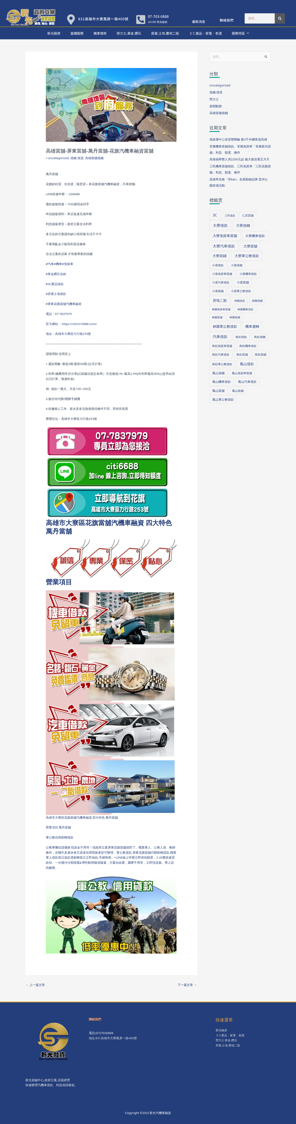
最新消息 (198, 21)
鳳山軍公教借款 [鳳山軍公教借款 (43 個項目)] (223, 399)
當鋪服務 (76, 33)
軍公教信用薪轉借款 (59, 837)
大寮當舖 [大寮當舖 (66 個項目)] (250, 246)
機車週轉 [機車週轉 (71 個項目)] (252, 326)
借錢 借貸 (76, 158)
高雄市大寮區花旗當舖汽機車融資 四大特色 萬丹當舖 (109, 527)
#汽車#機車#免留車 (59, 264)
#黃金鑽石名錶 (56, 274)
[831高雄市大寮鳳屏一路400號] (71, 19)
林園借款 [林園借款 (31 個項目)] (239, 301)
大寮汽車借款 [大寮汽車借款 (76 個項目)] (224, 246)
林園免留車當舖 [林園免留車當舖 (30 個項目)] (221, 309)
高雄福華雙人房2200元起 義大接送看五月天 (239, 159)
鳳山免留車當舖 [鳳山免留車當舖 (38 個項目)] (242, 373)
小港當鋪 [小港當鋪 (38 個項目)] (218, 291)
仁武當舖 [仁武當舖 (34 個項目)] (248, 215)
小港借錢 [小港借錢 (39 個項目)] (236, 265)
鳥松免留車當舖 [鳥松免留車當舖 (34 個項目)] (222, 346)
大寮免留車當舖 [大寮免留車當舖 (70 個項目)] (225, 235)
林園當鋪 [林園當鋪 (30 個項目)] (235, 317)
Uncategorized (58, 158)
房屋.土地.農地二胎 (165, 33)
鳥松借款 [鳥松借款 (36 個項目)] (241, 337)
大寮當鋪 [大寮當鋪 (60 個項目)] (219, 255)
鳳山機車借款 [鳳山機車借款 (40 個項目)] (221, 382)
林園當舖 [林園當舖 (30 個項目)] (217, 317)
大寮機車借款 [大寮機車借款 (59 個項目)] (255, 235)
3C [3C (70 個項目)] (215, 215)
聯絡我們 (227, 20)
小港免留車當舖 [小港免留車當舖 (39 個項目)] (222, 274)
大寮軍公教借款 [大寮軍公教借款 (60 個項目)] (247, 255)
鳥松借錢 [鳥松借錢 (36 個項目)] (260, 337)
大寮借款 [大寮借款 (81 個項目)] (220, 225)
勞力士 (214, 99)
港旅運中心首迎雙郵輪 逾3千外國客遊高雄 (238, 139)
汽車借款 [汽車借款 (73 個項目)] (220, 336)
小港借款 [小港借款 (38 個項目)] (218, 265)
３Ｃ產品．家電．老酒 (205, 33)
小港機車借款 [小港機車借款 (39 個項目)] (248, 274)
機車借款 (100, 33)
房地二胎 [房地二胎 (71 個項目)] (220, 300)
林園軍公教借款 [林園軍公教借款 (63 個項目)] (225, 326)
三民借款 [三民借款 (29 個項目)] (230, 215)
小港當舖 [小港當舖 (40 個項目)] (243, 282)
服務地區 (240, 33)
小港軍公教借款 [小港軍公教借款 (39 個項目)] (241, 291)
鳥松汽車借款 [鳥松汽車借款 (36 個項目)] (220, 354)
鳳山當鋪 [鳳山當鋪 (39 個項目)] (238, 391)
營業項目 (59, 581)
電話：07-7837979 (59, 314)
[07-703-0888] (141, 19)
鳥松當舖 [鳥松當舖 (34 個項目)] (242, 354)
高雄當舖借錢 (94, 158)
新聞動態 (215, 106)
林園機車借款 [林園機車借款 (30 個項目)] (245, 309)
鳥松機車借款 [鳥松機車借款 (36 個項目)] (248, 346)
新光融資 (53, 33)
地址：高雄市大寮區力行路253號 (68, 334)
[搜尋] (280, 18)
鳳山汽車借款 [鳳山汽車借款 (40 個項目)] (247, 382)
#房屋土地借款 (56, 294)
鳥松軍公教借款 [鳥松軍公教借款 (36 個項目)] (222, 364)
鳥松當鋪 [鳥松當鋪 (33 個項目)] (260, 354)
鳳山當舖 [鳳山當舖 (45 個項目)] (218, 391)
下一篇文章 (187, 985)
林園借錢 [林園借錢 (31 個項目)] (257, 301)
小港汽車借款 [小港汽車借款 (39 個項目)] (220, 282)
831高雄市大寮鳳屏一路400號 (103, 18)
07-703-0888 (158, 16)
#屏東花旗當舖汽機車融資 (64, 304)
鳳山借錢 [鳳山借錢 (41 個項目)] (218, 373)
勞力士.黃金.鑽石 (129, 33)
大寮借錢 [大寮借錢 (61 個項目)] (243, 225)
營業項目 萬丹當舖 (58, 827)
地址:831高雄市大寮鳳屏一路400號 (113, 1038)
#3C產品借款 (55, 284)
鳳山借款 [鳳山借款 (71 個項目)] (247, 363)
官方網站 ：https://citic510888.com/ (71, 324)
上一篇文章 (35, 985)
